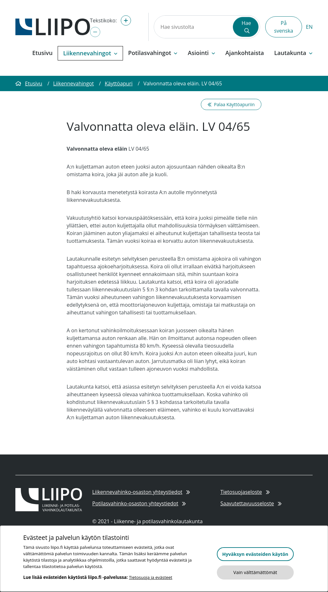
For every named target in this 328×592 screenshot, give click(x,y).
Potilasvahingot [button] (152, 53)
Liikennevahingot (73, 83)
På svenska (283, 27)
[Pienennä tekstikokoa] (95, 32)
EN (309, 26)
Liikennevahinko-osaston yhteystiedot (141, 491)
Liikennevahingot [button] (90, 53)
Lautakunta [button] (293, 53)
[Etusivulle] (52, 26)
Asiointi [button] (201, 53)
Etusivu (42, 53)
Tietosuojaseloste (245, 491)
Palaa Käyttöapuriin (231, 104)
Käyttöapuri (119, 83)
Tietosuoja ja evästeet (150, 577)
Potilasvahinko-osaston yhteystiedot (139, 503)
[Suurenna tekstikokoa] (126, 20)
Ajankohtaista (245, 53)
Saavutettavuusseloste (251, 503)
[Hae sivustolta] (193, 27)
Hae (246, 26)
